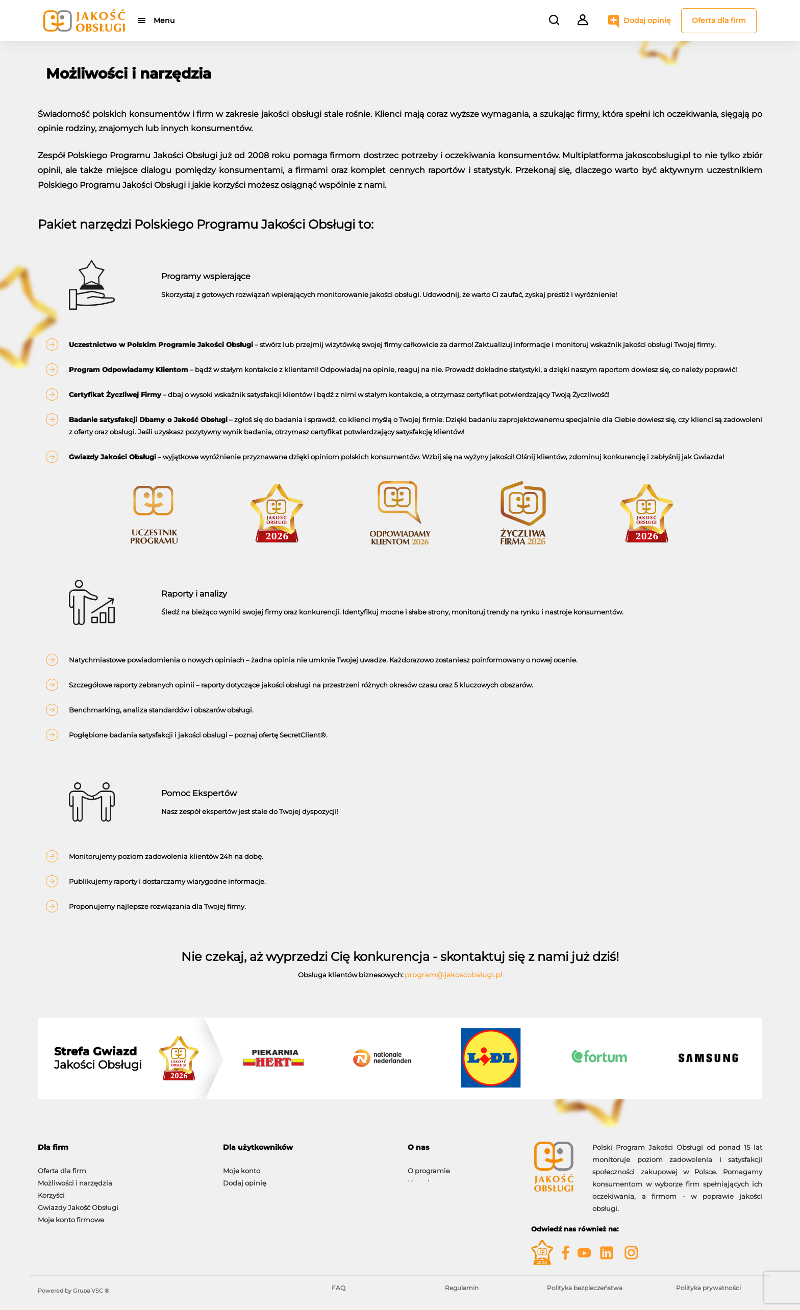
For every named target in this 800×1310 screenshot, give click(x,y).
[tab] (123, 1147)
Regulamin (462, 1288)
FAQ (338, 1288)
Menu (164, 20)
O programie (429, 1165)
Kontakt (421, 1178)
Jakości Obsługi (98, 1058)
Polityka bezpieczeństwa (584, 1288)
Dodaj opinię (647, 20)
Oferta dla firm (719, 20)
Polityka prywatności (708, 1288)
